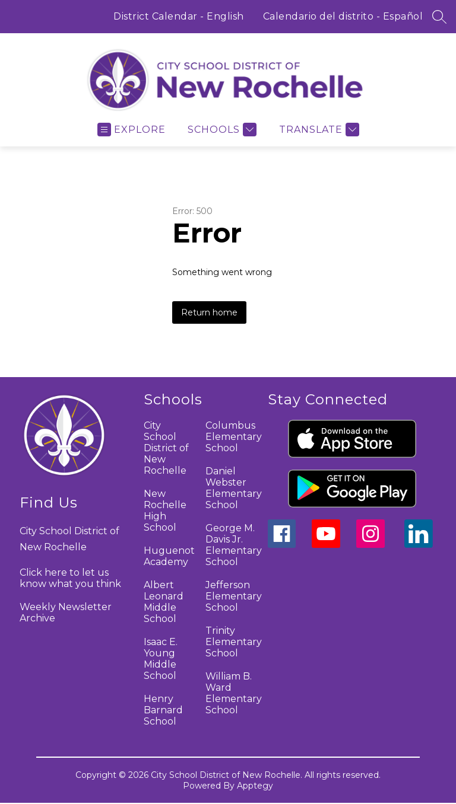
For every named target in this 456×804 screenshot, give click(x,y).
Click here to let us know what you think (70, 578)
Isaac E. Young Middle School (161, 658)
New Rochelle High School (165, 510)
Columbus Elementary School (233, 437)
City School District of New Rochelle (166, 448)
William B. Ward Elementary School (233, 693)
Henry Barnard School (163, 710)
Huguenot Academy (169, 556)
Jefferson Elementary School (233, 596)
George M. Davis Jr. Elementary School (233, 544)
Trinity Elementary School (233, 642)
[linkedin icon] (418, 544)
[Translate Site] (317, 129)
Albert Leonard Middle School (163, 601)
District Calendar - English (178, 16)
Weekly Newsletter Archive (66, 612)
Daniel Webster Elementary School (233, 488)
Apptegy (255, 785)
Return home (209, 312)
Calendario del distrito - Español (343, 16)
